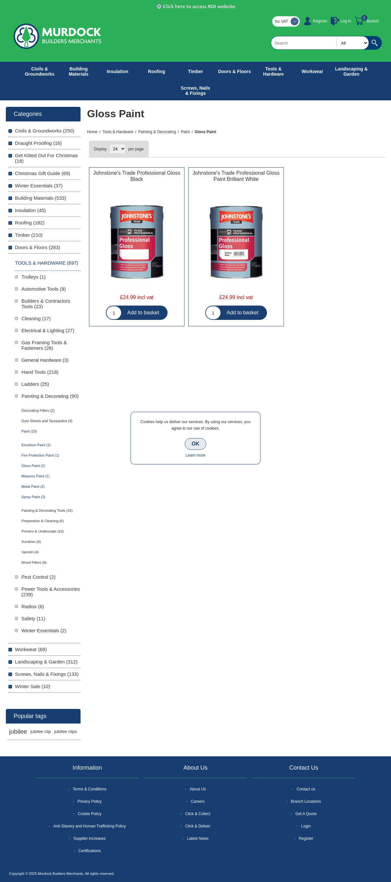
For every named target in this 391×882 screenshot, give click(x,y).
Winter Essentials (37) (39, 185)
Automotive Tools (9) (43, 289)
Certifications (89, 851)
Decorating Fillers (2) (38, 410)
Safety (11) (33, 618)
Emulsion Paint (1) (36, 445)
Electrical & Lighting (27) (47, 330)
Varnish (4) (30, 552)
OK (195, 444)
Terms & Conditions (90, 789)
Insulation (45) (30, 210)
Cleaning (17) (36, 318)
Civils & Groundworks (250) (44, 130)
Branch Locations (306, 801)
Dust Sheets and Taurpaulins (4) (46, 421)
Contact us (305, 789)
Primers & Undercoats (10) (42, 531)
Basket (373, 21)
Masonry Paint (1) (35, 476)
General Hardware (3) (45, 360)
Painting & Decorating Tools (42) (47, 510)
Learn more (195, 455)
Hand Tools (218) (39, 372)
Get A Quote (305, 814)
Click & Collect (197, 814)
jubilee (18, 731)
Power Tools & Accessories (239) (50, 591)
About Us (198, 789)
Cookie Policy (89, 814)
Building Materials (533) (40, 198)
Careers (198, 801)
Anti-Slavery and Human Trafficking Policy (89, 826)
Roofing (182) (29, 222)
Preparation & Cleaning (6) (42, 521)
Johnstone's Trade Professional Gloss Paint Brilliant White (236, 176)
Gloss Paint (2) (33, 466)
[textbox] (320, 42)
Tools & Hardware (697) (46, 263)
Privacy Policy (89, 801)
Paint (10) (29, 431)
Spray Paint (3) (33, 497)
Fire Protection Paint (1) (40, 455)
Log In (345, 21)
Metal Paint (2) (33, 486)
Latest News (197, 838)
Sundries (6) (31, 542)
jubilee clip (41, 731)
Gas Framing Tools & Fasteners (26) (44, 345)
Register (320, 21)
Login (305, 826)
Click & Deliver (197, 826)
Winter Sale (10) (32, 686)
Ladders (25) (35, 384)
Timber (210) (29, 235)
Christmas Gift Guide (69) (42, 173)
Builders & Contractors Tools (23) (45, 303)
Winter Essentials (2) (43, 630)
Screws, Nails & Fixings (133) (47, 674)
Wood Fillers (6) (33, 562)
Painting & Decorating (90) (50, 396)
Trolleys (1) (33, 277)
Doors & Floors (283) (37, 247)
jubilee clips (65, 731)
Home (92, 132)
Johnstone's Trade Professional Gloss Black (136, 176)
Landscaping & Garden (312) (46, 661)
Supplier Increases (89, 838)
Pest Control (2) (38, 577)
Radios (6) (32, 606)
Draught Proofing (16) (38, 143)
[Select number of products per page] (117, 149)
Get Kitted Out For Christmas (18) (46, 158)
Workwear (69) (31, 649)
